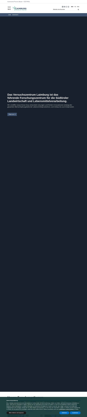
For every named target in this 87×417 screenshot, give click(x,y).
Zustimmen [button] (75, 412)
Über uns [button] (12, 114)
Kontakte (15, 14)
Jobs (9, 14)
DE (72, 6)
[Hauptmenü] (9, 8)
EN (78, 6)
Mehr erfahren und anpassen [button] (16, 412)
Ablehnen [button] (64, 412)
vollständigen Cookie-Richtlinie (66, 409)
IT (75, 6)
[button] (63, 7)
